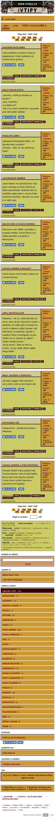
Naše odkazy (8, 753)
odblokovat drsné (28, 540)
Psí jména (14, 807)
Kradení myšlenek (13, 47)
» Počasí (46, 426)
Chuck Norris (11, 630)
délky (46, 528)
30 (4, 525)
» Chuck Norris (46, 228)
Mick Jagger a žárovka (16, 375)
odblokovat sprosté (39, 538)
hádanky (30, 533)
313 (34, 40)
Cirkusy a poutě (11, 606)
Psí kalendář (24, 807)
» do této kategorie (12, 580)
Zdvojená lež (10, 422)
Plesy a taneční (11, 683)
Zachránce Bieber (13, 178)
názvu (5, 530)
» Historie (47, 139)
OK (45, 815)
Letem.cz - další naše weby (30, 797)
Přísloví (5, 807)
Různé (6, 726)
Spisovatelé (9, 702)
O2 (44, 76)
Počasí (7, 688)
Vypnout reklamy (11, 764)
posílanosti (37, 528)
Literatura (9, 654)
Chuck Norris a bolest (16, 268)
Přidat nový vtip (10, 575)
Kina (6, 640)
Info (52, 815)
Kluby (6, 644)
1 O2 (11, 545)
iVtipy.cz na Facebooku (13, 738)
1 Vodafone (20, 543)
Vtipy (15, 26)
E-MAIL (16, 76)
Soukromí (8, 797)
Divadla (7, 611)
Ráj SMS (35, 807)
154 (22, 40)
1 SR (23, 545)
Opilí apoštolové (13, 313)
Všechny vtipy (11, 591)
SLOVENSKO (8, 78)
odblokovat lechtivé (22, 538)
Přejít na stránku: (20, 517)
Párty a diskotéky (13, 678)
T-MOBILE (37, 76)
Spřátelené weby (10, 799)
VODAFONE (26, 76)
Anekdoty (7, 805)
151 (34, 38)
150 (29, 38)
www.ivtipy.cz (18, 787)
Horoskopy (9, 620)
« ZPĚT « (6, 26)
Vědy (6, 717)
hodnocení (26, 528)
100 (13, 525)
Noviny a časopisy (12, 673)
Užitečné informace (9, 810)
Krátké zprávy (11, 649)
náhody (13, 530)
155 (28, 40)
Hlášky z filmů (18, 805)
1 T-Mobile (44, 543)
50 (8, 525)
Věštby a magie (11, 722)
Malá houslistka (13, 90)
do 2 (29, 543)
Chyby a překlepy (12, 635)
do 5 (35, 543)
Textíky (43, 807)
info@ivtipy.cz (46, 789)
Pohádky (8, 693)
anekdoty (21, 533)
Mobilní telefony (12, 664)
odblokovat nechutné (11, 540)
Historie (8, 615)
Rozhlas (8, 697)
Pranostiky (38, 805)
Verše (21, 810)
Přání (47, 805)
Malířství (8, 659)
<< (14, 38)
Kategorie (10, 19)
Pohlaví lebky (11, 135)
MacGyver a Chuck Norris (18, 224)
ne (31, 535)
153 (17, 40)
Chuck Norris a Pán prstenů (20, 465)
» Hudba (46, 93)
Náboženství (10, 669)
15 (48, 523)
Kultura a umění (46, 47)
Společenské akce (12, 707)
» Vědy (45, 50)
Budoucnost (10, 596)
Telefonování (10, 712)
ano (25, 535)
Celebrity (9, 601)
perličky (38, 533)
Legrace (29, 805)
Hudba (7, 625)
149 (23, 38)
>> (40, 40)
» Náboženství (48, 318)
